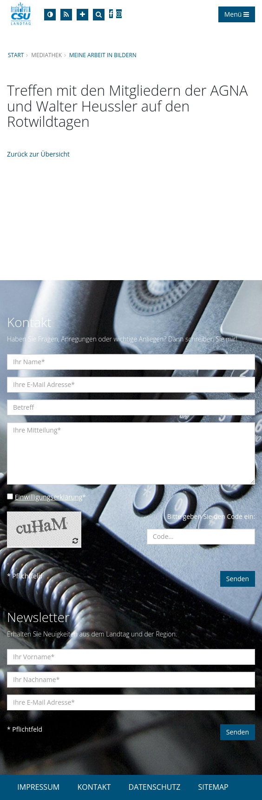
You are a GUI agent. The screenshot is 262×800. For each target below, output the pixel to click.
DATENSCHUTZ (155, 787)
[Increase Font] (82, 14)
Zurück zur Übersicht (38, 154)
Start (16, 55)
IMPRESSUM (38, 787)
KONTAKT (94, 787)
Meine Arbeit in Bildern (103, 55)
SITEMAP (213, 787)
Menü (236, 14)
